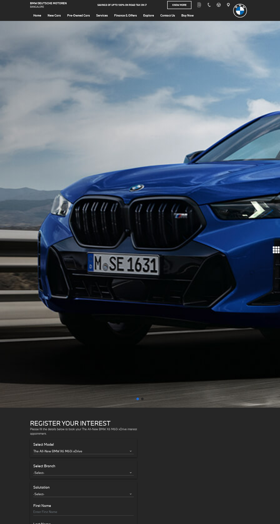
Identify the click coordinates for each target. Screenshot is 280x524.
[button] (137, 185)
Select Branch (44, 252)
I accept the (59, 379)
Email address (44, 329)
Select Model (43, 231)
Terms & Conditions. (72, 379)
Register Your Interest (83, 394)
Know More (179, 4)
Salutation (41, 274)
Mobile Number (45, 348)
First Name (42, 292)
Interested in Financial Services (58, 369)
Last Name (42, 311)
